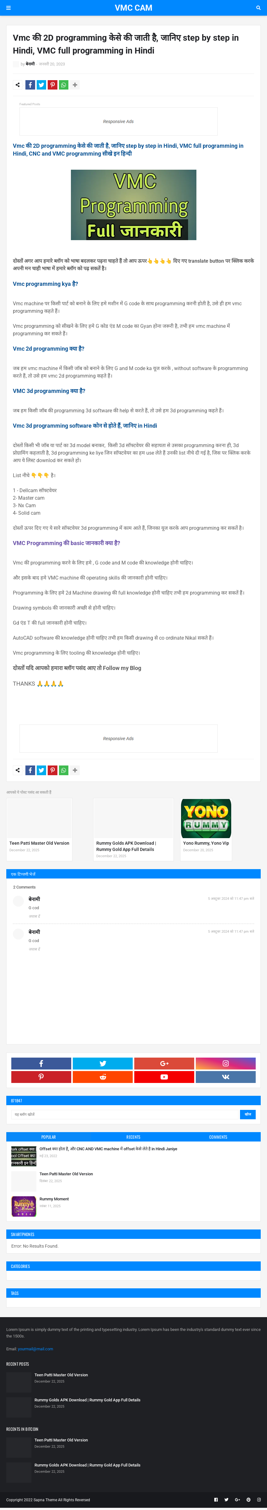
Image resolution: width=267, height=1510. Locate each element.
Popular (48, 1139)
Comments (218, 1139)
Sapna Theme (45, 1502)
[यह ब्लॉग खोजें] (124, 1116)
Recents (133, 1139)
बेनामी (30, 64)
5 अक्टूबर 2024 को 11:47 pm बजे (231, 901)
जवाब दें (34, 918)
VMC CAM (133, 8)
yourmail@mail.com (35, 1351)
